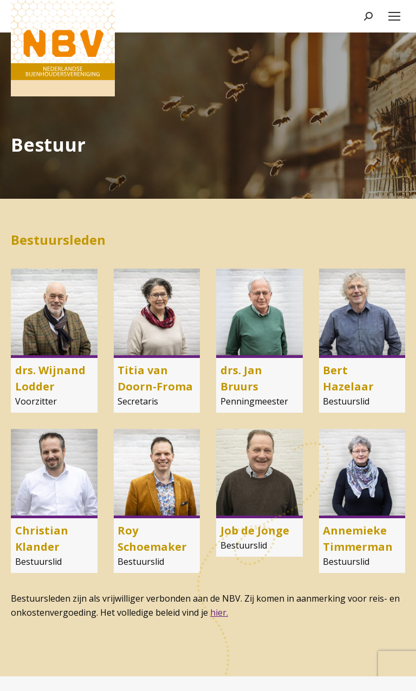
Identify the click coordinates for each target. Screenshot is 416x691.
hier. (219, 612)
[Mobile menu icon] (394, 16)
